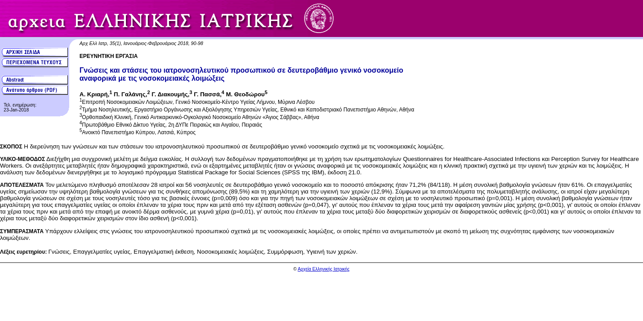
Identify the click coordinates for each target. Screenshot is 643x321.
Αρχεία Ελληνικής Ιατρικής (324, 269)
